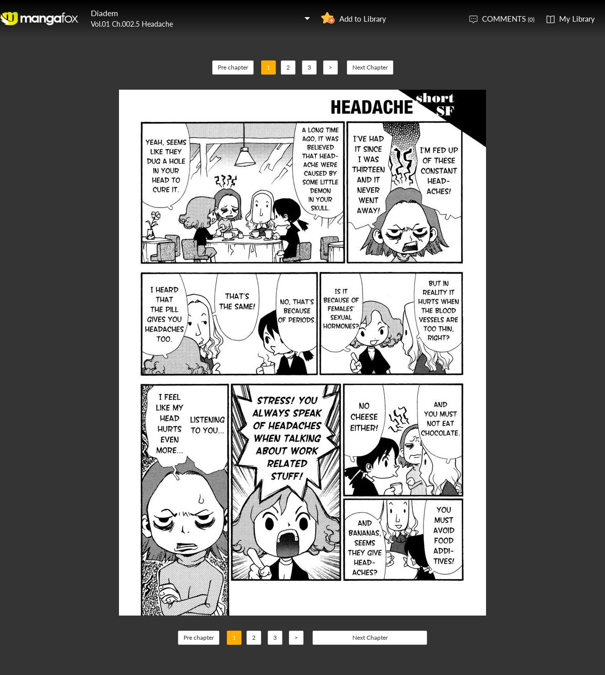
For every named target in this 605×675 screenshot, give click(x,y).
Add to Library (362, 18)
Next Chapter (370, 67)
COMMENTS (508, 18)
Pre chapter (233, 67)
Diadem (104, 13)
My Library (577, 18)
